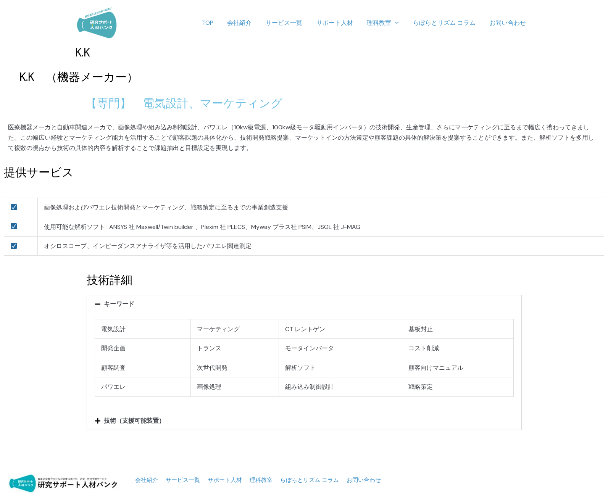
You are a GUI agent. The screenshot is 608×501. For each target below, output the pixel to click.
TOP (219, 23)
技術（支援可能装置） (134, 421)
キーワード (119, 304)
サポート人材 (341, 23)
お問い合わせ (508, 23)
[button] (304, 304)
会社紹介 (249, 23)
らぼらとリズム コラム (447, 23)
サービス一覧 (292, 23)
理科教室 (387, 23)
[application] (399, 23)
